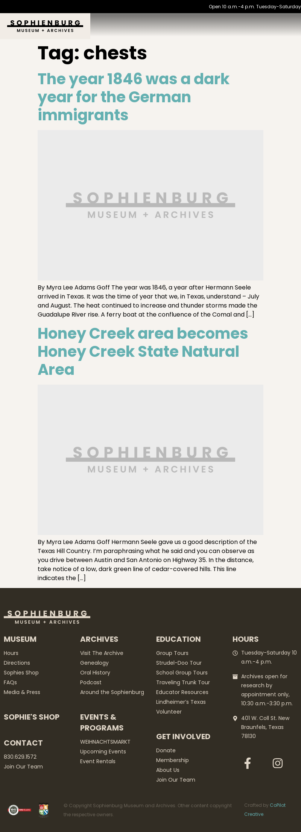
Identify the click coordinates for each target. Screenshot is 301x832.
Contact (23, 743)
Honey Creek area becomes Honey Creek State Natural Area (143, 351)
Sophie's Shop (31, 717)
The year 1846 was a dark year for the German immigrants (134, 97)
